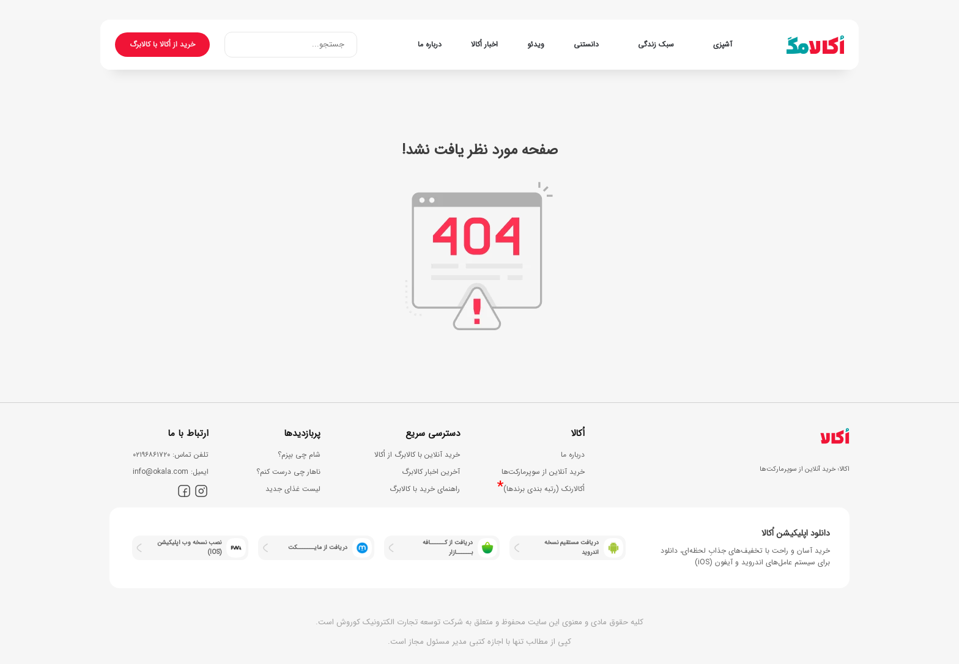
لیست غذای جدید (292, 489)
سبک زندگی (656, 44)
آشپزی (722, 44)
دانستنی (586, 44)
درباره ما (430, 44)
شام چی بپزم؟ (299, 454)
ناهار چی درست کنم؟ (288, 472)
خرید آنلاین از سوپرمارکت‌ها (543, 472)
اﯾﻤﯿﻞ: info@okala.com (171, 472)
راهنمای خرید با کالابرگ (425, 489)
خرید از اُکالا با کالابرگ (162, 44)
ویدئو (535, 44)
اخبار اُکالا (484, 44)
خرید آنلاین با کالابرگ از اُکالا (417, 454)
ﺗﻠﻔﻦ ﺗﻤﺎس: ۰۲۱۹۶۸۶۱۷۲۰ (171, 454)
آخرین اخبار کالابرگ (431, 472)
